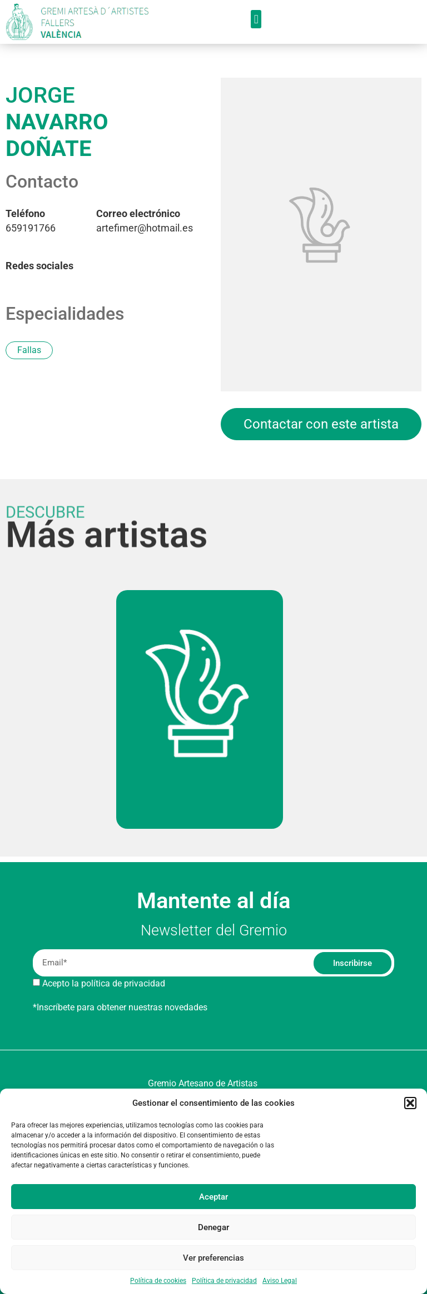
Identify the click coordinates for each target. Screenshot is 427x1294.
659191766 (31, 221)
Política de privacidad (224, 1281)
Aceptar (213, 1197)
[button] (410, 1103)
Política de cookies (158, 1281)
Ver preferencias (213, 1258)
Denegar (213, 1227)
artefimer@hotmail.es (144, 221)
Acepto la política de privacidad (103, 983)
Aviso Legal (279, 1281)
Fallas (29, 350)
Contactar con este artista (321, 424)
